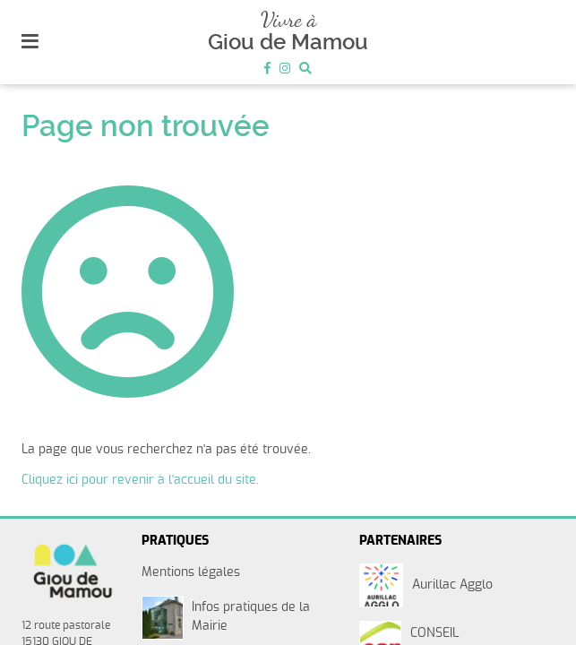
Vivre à (288, 19)
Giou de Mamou (288, 42)
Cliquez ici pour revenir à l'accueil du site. (140, 480)
